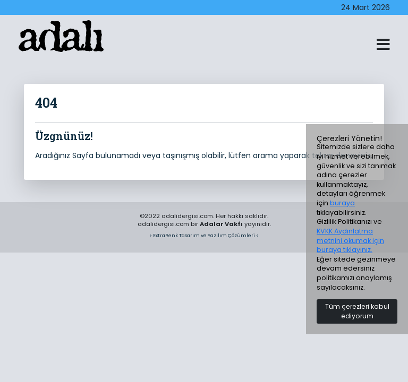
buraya (342, 202)
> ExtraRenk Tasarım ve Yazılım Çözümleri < (204, 235)
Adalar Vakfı (221, 224)
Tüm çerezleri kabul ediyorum (357, 311)
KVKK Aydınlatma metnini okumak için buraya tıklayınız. (350, 240)
